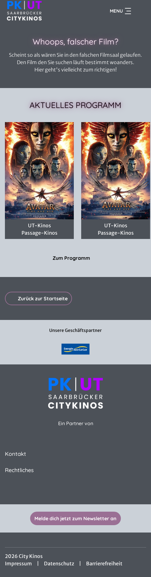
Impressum (18, 563)
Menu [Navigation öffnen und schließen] (120, 11)
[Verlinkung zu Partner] (75, 349)
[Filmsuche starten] (140, 11)
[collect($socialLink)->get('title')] (76, 491)
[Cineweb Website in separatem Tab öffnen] (75, 430)
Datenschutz (59, 563)
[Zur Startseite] (45, 11)
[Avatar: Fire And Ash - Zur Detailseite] (115, 170)
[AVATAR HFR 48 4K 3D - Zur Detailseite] (39, 170)
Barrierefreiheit (104, 563)
